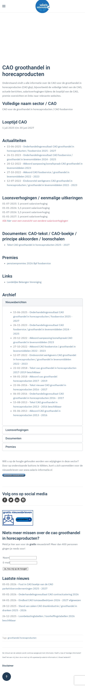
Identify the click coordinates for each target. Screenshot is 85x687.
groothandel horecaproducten (22, 637)
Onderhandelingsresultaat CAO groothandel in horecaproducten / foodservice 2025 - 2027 (42, 316)
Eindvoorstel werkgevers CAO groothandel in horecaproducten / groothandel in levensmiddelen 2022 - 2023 (44, 359)
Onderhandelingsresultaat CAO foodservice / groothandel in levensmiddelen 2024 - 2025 (42, 329)
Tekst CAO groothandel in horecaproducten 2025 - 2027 (38, 244)
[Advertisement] (42, 35)
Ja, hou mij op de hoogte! (15, 569)
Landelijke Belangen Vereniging (24, 282)
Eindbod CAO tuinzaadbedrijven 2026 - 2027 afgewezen (50, 600)
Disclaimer (7, 665)
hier (9, 220)
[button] (3, 6)
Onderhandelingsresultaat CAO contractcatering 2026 (49, 594)
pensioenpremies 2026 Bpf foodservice (29, 263)
